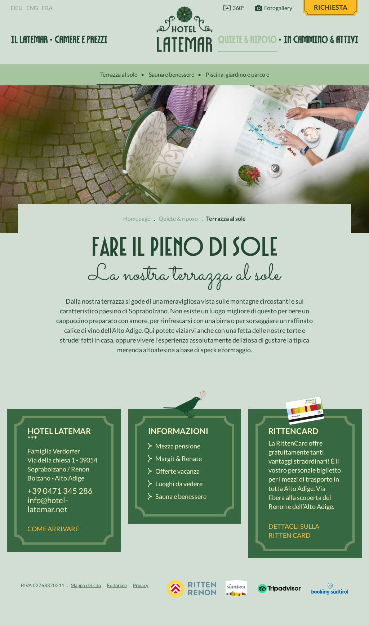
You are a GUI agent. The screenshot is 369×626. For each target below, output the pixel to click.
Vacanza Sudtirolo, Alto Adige (191, 588)
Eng (32, 7)
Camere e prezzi (80, 40)
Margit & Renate (178, 458)
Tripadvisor (279, 588)
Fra (47, 7)
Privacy (140, 585)
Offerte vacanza (177, 471)
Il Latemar (29, 40)
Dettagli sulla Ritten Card (293, 530)
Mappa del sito (86, 585)
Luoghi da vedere (179, 484)
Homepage (136, 218)
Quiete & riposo (247, 40)
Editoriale (117, 585)
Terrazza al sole (118, 74)
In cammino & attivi (321, 40)
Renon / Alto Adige (236, 588)
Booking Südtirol (329, 588)
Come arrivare (53, 529)
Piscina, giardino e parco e (237, 74)
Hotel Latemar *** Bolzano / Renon (184, 29)
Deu (17, 7)
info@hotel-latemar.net (47, 504)
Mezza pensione (177, 446)
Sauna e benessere (171, 74)
